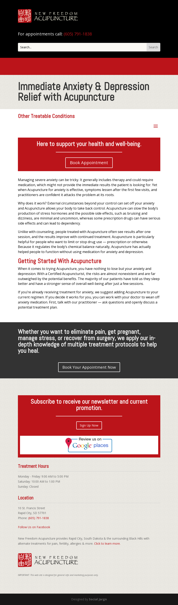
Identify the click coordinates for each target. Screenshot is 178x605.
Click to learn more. (107, 543)
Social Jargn (98, 599)
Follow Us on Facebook (34, 527)
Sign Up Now (89, 425)
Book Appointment (89, 162)
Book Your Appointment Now (89, 367)
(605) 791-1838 (78, 34)
